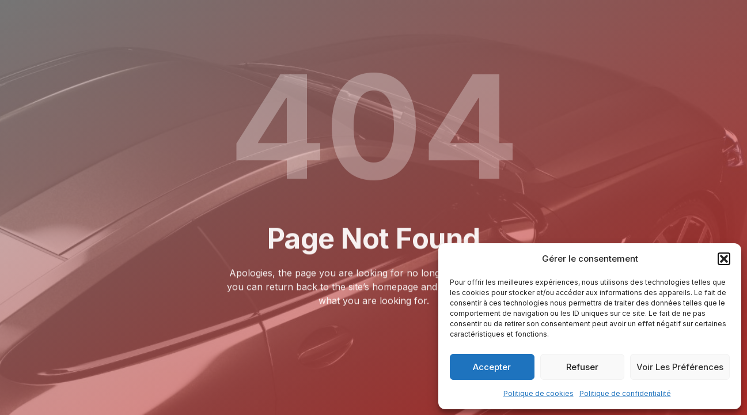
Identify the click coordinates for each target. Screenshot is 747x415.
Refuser (582, 366)
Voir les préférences (679, 366)
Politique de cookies (538, 393)
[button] (724, 259)
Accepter (492, 366)
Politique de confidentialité (625, 393)
